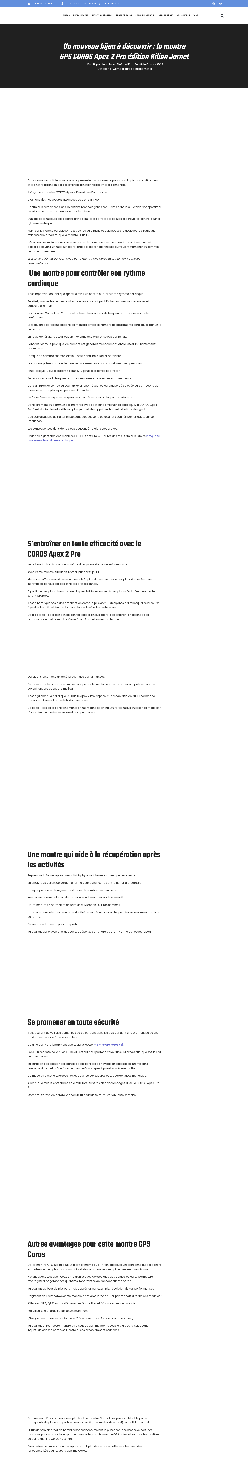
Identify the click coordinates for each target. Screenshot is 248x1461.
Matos (66, 16)
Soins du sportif (144, 16)
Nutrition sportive (102, 16)
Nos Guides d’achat (187, 16)
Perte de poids (124, 16)
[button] (222, 16)
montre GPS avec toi (108, 1045)
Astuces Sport (165, 16)
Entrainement (80, 16)
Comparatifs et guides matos (133, 69)
